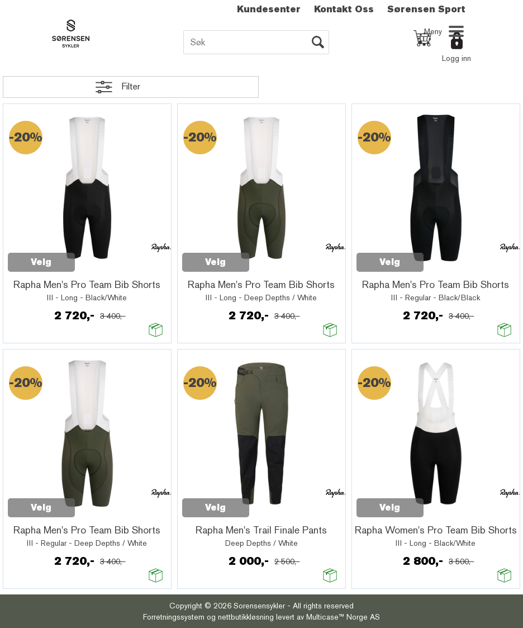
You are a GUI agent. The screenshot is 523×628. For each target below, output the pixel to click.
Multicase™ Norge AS (343, 616)
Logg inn (456, 58)
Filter (130, 86)
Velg (41, 262)
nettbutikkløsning (246, 616)
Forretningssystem (174, 616)
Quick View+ (104, 256)
